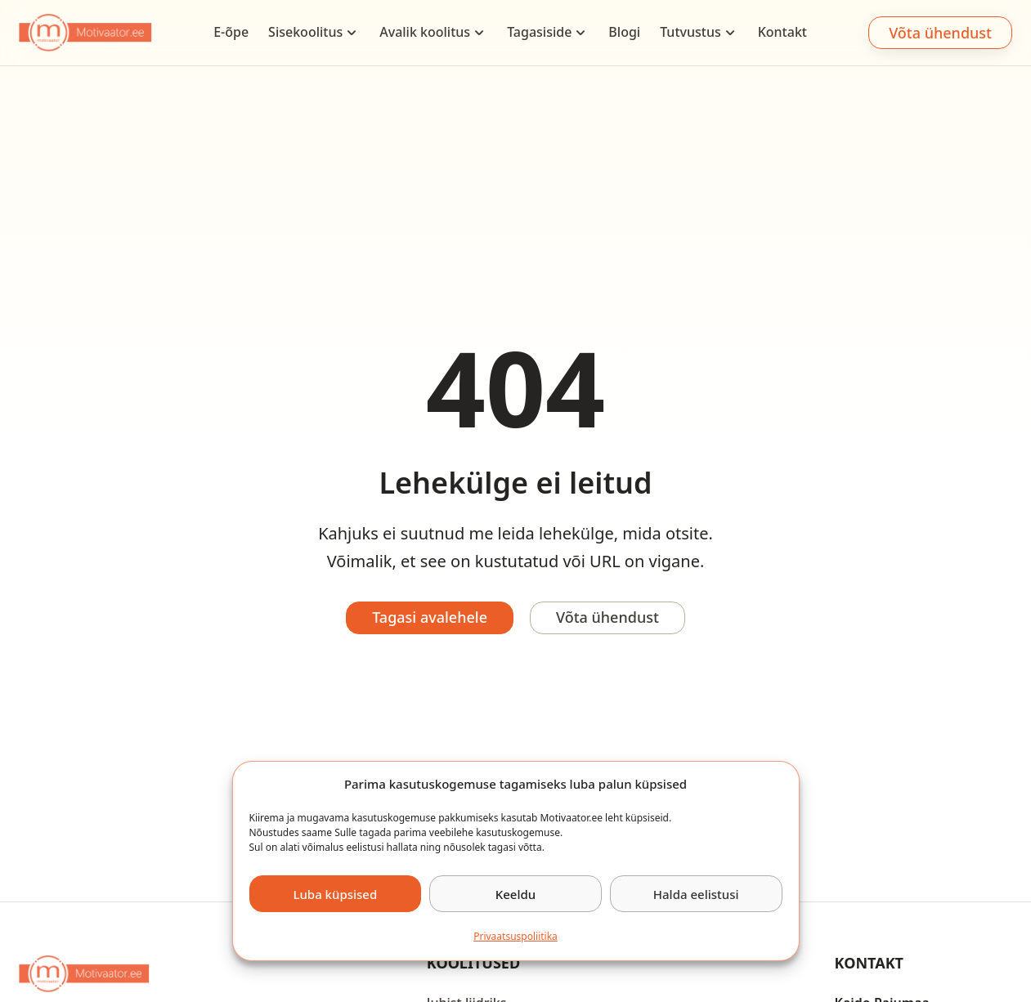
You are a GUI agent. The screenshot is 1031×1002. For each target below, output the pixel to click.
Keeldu (515, 894)
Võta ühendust (940, 32)
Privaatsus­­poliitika (515, 936)
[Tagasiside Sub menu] (580, 33)
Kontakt (782, 32)
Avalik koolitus (424, 32)
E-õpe (231, 32)
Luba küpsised (335, 894)
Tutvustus (690, 32)
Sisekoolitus (305, 32)
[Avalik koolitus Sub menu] (479, 33)
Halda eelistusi (696, 894)
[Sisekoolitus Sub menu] (351, 33)
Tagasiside (539, 32)
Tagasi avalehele (429, 617)
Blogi (624, 32)
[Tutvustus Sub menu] (730, 33)
